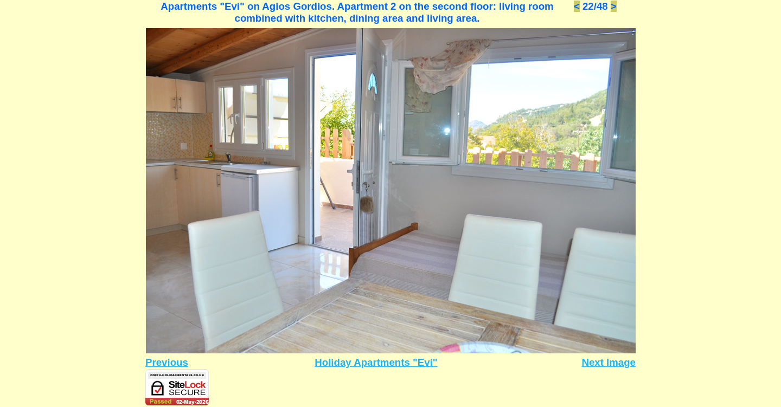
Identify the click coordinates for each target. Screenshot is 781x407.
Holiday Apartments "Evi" (376, 362)
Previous (166, 362)
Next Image (608, 362)
